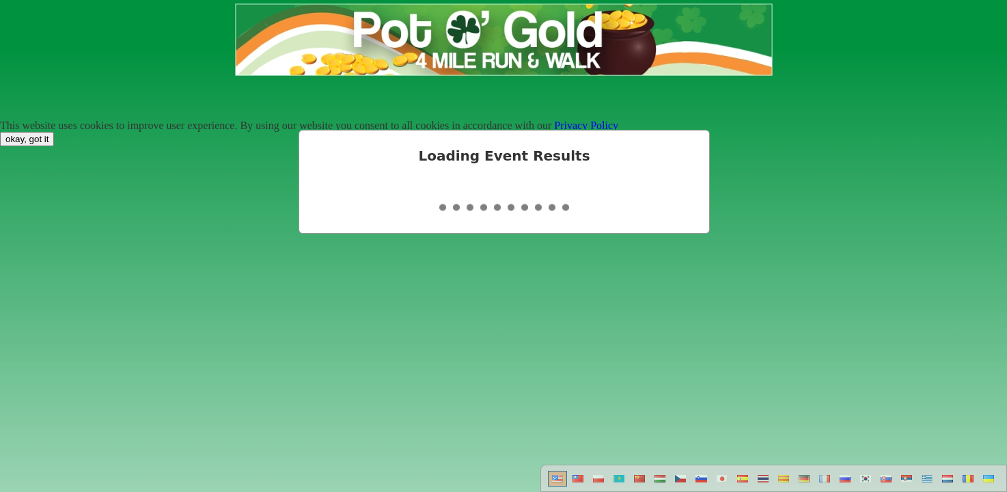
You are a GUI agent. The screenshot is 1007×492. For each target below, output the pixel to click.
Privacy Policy (586, 125)
